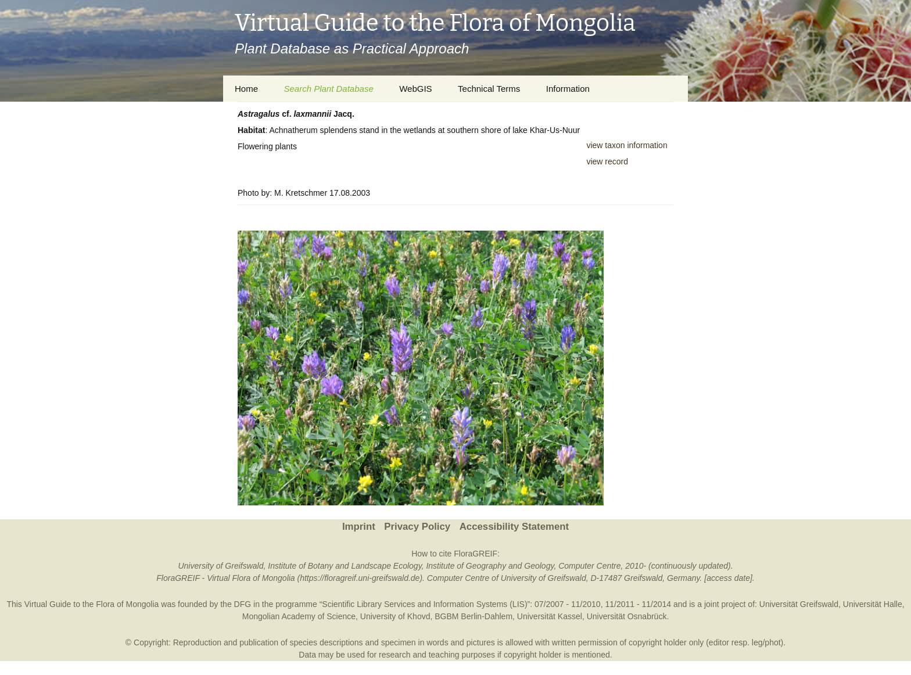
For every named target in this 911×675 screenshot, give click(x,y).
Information (568, 89)
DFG (243, 604)
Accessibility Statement (514, 526)
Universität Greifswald (798, 604)
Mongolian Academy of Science (299, 616)
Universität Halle (872, 604)
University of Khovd (395, 616)
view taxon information (626, 145)
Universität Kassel (549, 616)
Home (246, 89)
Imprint (358, 526)
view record (607, 161)
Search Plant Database (328, 89)
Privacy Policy (417, 526)
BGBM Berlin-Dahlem (473, 616)
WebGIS (415, 89)
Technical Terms (489, 89)
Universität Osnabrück (627, 616)
